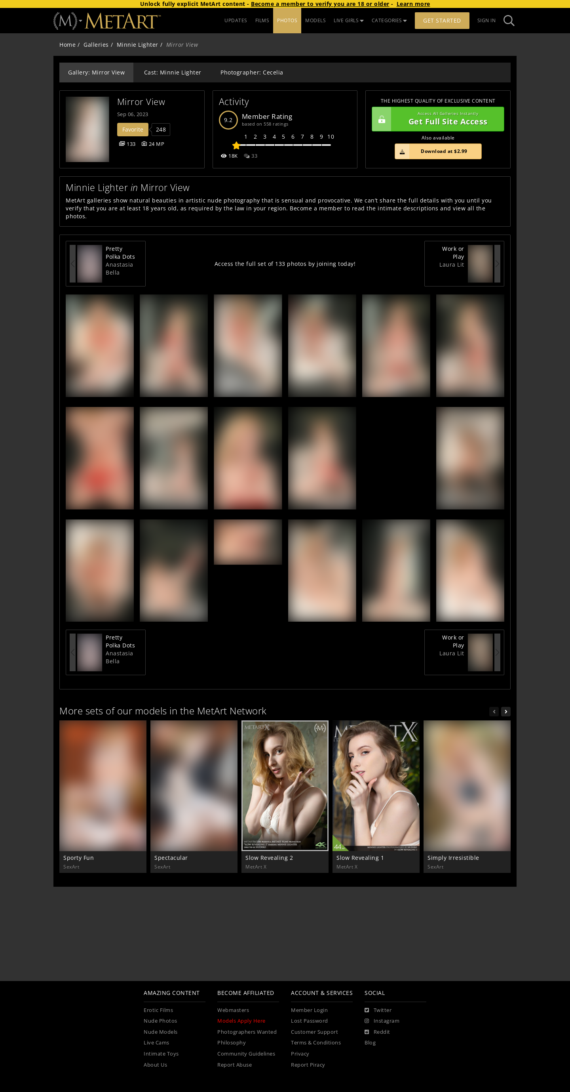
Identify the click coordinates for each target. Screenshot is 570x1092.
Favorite (132, 129)
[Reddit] (377, 1032)
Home (67, 44)
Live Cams (156, 1042)
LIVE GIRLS (349, 20)
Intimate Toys (161, 1053)
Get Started (442, 20)
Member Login (309, 1010)
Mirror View (141, 101)
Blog (370, 1042)
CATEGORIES (389, 20)
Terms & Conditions (316, 1042)
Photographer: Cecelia (251, 72)
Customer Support (314, 1032)
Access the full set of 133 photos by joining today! (285, 263)
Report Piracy (308, 1064)
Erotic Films (158, 1010)
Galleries (96, 44)
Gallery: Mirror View (96, 72)
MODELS (315, 20)
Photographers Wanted (247, 1032)
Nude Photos (160, 1021)
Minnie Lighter (137, 44)
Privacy (300, 1053)
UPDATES (235, 20)
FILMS (262, 20)
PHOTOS (287, 20)
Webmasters (233, 1010)
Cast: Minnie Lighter (172, 72)
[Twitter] (378, 1010)
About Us (155, 1064)
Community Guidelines (246, 1053)
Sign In (486, 20)
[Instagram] (382, 1021)
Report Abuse (234, 1064)
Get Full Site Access (436, 119)
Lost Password (309, 1021)
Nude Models (161, 1032)
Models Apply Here (241, 1021)
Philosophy (231, 1042)
